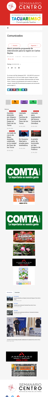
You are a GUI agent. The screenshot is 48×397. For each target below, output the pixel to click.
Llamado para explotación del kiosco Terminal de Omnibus (35, 118)
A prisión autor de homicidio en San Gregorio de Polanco (35, 144)
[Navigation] (7, 28)
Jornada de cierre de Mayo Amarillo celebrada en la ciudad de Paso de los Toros (11, 140)
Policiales (12, 111)
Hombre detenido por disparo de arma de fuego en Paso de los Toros (11, 119)
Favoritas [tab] (17, 292)
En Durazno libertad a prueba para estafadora (23, 142)
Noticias (24, 111)
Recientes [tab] (9, 292)
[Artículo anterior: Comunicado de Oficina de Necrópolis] (14, 45)
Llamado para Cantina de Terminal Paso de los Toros (23, 118)
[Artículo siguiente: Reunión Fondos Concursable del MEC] (34, 45)
